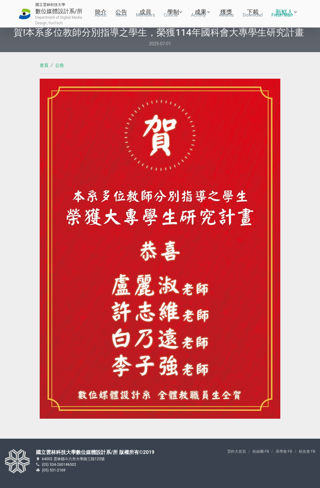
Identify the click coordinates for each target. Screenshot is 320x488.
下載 (253, 14)
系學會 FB (284, 451)
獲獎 (226, 14)
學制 (171, 14)
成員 (145, 14)
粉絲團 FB (260, 451)
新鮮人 (282, 14)
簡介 (101, 14)
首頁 (44, 65)
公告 (121, 14)
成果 (199, 14)
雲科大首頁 (236, 451)
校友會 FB (307, 451)
